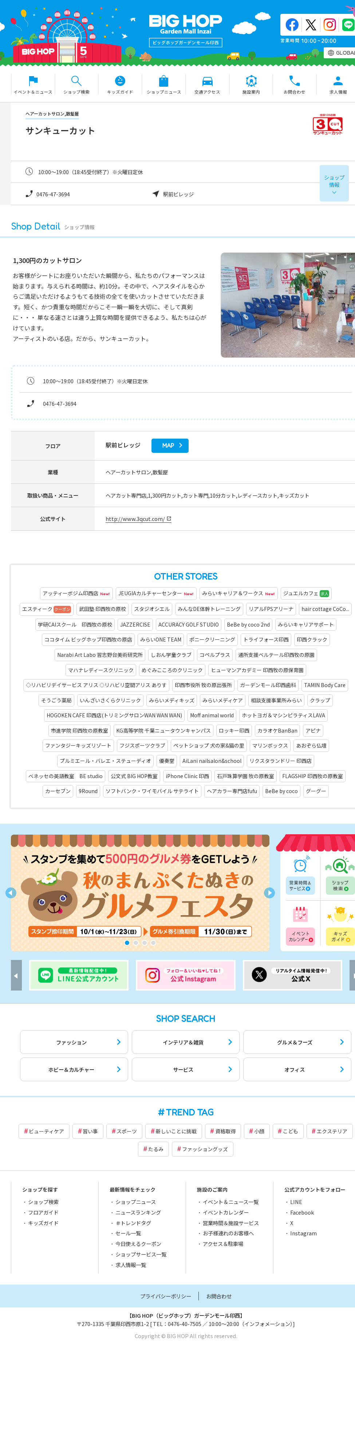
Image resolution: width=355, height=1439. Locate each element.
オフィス (294, 1069)
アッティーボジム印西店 (76, 593)
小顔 (259, 1131)
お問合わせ (219, 1296)
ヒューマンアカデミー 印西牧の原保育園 (257, 670)
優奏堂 (166, 760)
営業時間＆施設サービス (231, 1223)
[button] (127, 943)
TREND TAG (190, 1112)
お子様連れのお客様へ (228, 1233)
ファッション (71, 1042)
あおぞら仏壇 (311, 745)
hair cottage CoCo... (325, 608)
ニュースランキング (138, 1212)
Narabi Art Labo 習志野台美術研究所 (100, 654)
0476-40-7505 (184, 1324)
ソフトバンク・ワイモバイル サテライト (152, 791)
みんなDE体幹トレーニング (209, 608)
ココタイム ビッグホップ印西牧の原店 (88, 639)
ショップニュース (135, 1201)
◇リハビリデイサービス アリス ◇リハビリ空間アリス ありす (96, 685)
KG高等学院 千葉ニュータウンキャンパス (163, 730)
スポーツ (127, 1131)
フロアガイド (43, 1212)
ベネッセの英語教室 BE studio (65, 776)
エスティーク (46, 609)
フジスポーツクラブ (142, 745)
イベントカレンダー (301, 925)
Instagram (303, 1233)
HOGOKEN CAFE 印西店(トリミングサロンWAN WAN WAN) (114, 715)
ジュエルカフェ (306, 593)
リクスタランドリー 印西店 (280, 760)
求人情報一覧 (130, 1265)
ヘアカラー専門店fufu (232, 791)
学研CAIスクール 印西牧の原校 (75, 624)
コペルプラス (215, 654)
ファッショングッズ (205, 1149)
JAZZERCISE (135, 624)
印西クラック (312, 639)
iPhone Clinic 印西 (187, 776)
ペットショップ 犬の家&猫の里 (208, 745)
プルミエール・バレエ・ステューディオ (105, 760)
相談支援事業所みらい (276, 700)
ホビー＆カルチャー (71, 1069)
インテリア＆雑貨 (183, 1042)
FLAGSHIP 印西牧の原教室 (312, 776)
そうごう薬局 (56, 700)
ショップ (334, 180)
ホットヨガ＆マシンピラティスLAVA (283, 715)
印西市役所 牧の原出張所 (203, 685)
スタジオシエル (152, 608)
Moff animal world (212, 715)
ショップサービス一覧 (140, 1254)
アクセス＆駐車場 (223, 1243)
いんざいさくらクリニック (110, 700)
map (168, 445)
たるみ (155, 1149)
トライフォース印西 (266, 639)
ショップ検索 (43, 1201)
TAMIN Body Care (325, 685)
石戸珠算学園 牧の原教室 (245, 776)
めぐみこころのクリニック (172, 670)
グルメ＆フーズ (294, 1042)
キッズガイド (43, 1223)
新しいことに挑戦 (176, 1131)
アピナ (313, 730)
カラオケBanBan (277, 730)
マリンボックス (270, 745)
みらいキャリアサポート (306, 624)
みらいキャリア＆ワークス (238, 593)
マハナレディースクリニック (101, 670)
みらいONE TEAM (160, 639)
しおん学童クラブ (171, 654)
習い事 (90, 1131)
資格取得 (225, 1131)
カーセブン (58, 791)
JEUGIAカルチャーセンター (156, 593)
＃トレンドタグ (133, 1223)
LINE (296, 1201)
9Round (88, 791)
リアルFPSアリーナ (271, 608)
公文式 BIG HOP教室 (134, 776)
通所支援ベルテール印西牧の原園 (276, 654)
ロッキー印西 (234, 730)
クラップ (320, 700)
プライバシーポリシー (165, 1296)
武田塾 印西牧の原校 (102, 608)
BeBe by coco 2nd (248, 624)
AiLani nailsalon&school (211, 760)
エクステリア (332, 1131)
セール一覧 (128, 1233)
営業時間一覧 (301, 875)
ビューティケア (46, 1131)
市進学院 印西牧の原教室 (79, 730)
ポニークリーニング (212, 639)
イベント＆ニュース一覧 (231, 1201)
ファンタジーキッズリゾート (78, 745)
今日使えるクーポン (138, 1243)
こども (290, 1131)
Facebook (302, 1212)
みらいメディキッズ (171, 700)
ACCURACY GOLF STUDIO (188, 624)
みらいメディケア (222, 700)
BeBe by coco (281, 791)
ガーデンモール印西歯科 (268, 685)
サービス (183, 1069)
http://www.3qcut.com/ (135, 518)
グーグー (316, 791)
